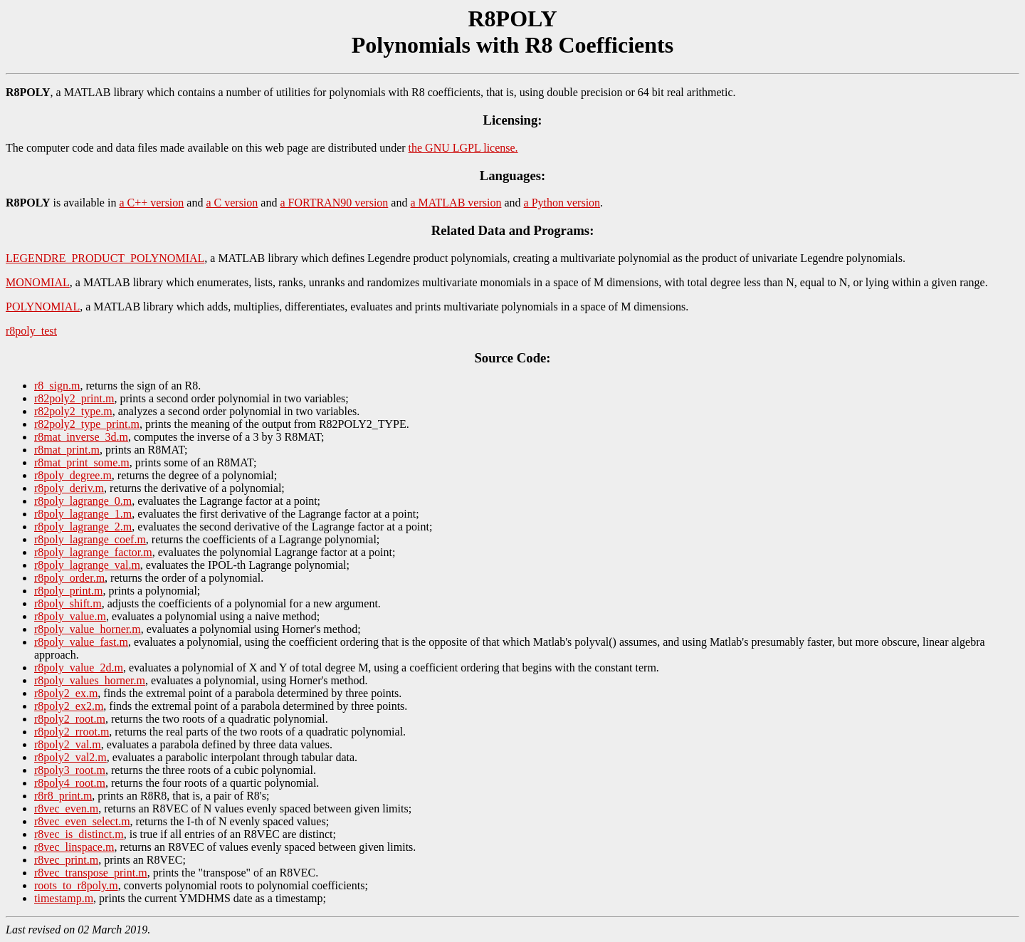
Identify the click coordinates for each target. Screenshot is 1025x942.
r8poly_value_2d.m (78, 667)
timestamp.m (63, 898)
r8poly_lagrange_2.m (83, 526)
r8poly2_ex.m (66, 693)
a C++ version (151, 203)
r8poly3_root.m (69, 770)
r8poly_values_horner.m (89, 680)
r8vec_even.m (66, 808)
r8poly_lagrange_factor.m (93, 552)
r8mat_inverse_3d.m (81, 437)
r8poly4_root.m (69, 783)
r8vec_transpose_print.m (90, 873)
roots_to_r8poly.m (76, 885)
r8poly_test (31, 331)
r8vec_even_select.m (82, 821)
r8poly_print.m (68, 591)
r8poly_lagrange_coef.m (90, 539)
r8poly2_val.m (67, 744)
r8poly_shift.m (68, 603)
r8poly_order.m (69, 578)
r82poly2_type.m (73, 411)
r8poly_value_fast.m (81, 642)
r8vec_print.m (66, 860)
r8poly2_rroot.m (71, 732)
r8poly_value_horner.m (87, 629)
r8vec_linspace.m (74, 847)
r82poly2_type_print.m (87, 424)
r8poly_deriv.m (69, 488)
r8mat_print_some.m (82, 462)
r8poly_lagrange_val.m (87, 565)
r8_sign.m (57, 386)
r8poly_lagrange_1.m (83, 514)
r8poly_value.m (70, 616)
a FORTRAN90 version (334, 203)
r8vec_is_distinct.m (79, 834)
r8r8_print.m (63, 796)
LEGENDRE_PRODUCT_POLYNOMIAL (105, 258)
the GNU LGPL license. (463, 148)
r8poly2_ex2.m (68, 706)
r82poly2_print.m (74, 398)
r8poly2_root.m (69, 719)
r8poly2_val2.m (70, 757)
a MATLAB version (455, 203)
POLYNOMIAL (43, 306)
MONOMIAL (38, 282)
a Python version (562, 203)
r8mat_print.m (67, 450)
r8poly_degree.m (73, 475)
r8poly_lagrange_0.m (83, 501)
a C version (232, 203)
